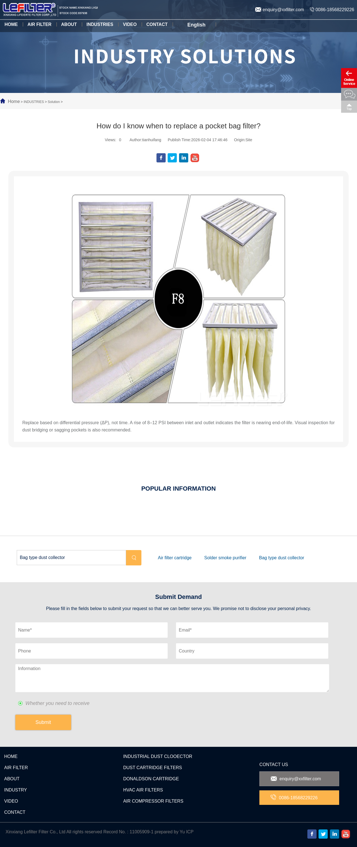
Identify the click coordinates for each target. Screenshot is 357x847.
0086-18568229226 (332, 9)
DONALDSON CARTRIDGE (151, 778)
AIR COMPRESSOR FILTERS (153, 801)
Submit (43, 722)
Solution (54, 102)
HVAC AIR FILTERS (143, 790)
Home (14, 101)
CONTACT (14, 812)
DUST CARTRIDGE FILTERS (152, 767)
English (194, 25)
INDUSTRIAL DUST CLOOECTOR (157, 756)
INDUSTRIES (34, 102)
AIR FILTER (16, 767)
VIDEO (11, 801)
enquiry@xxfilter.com (279, 9)
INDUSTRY (15, 790)
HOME (11, 756)
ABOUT (12, 778)
